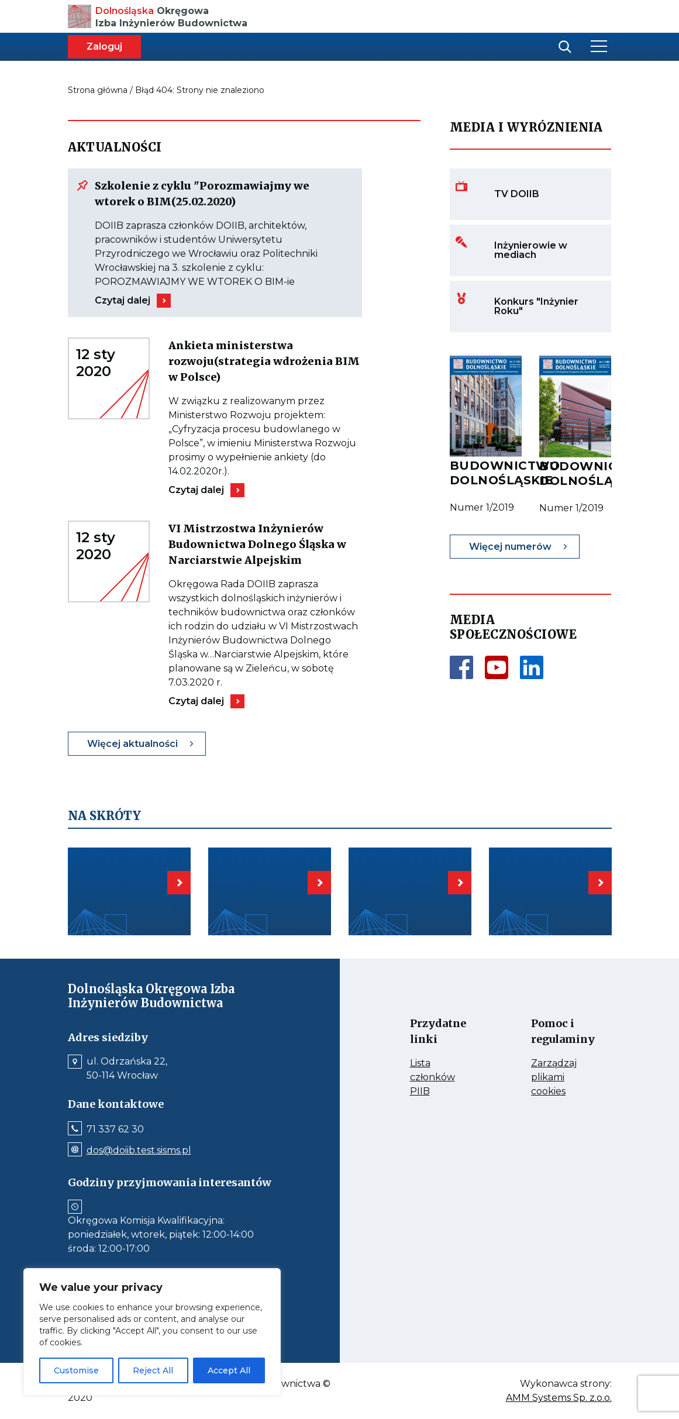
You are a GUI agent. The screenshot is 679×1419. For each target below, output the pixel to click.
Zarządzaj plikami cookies (559, 1078)
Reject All (153, 1370)
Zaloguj (104, 46)
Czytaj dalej (122, 300)
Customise (76, 1370)
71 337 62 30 (115, 1129)
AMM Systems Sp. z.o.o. (559, 1398)
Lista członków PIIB (438, 1078)
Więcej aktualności (132, 743)
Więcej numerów (510, 546)
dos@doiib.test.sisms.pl (139, 1151)
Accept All (229, 1370)
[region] (152, 1332)
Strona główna (97, 90)
